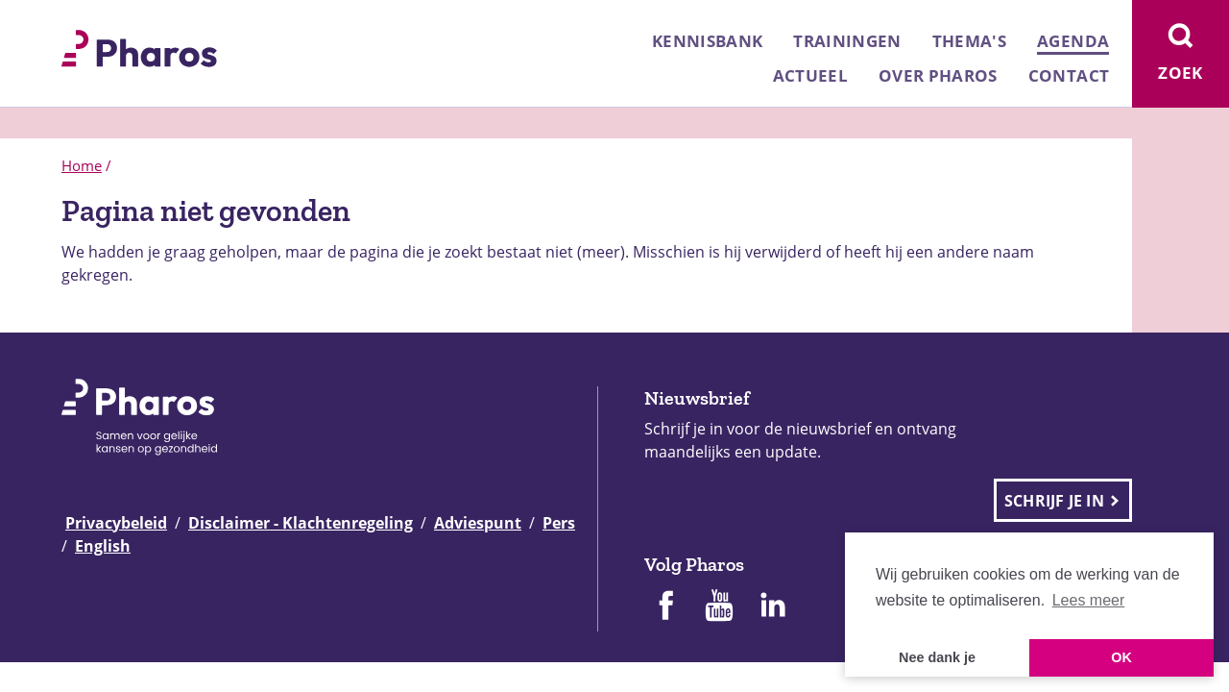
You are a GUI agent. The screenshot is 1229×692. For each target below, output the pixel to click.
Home (81, 165)
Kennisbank (707, 41)
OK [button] (1121, 657)
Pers (558, 522)
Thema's (969, 41)
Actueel (810, 75)
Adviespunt (477, 522)
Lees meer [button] (1088, 600)
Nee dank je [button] (937, 657)
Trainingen (847, 41)
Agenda (1073, 41)
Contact (1068, 75)
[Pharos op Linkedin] (773, 607)
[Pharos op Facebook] (665, 607)
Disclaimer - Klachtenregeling (300, 522)
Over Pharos (938, 75)
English (103, 545)
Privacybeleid (116, 522)
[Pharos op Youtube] (719, 607)
